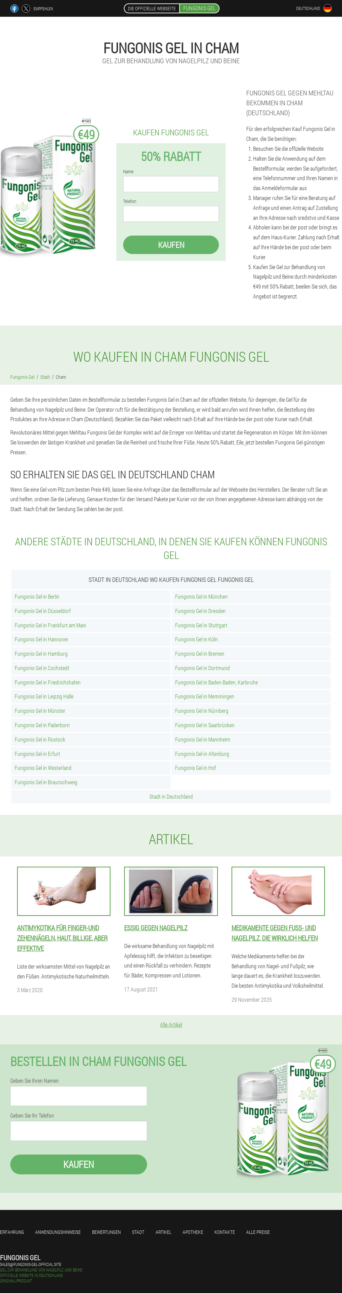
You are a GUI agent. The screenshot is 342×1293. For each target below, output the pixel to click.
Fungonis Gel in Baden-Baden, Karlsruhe (216, 682)
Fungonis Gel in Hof (195, 767)
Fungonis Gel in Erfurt (37, 753)
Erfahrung (12, 1232)
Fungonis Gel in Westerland (43, 767)
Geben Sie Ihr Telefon (32, 1115)
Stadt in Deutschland (171, 796)
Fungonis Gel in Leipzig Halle (44, 696)
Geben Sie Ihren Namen (34, 1080)
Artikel (163, 1232)
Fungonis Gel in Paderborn (42, 725)
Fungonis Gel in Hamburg (41, 653)
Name (128, 171)
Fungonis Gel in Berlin (37, 596)
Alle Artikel (171, 1024)
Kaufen (171, 244)
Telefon (129, 201)
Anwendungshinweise (58, 1232)
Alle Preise (258, 1232)
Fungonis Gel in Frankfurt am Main (50, 625)
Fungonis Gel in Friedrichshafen (48, 682)
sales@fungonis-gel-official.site (30, 1264)
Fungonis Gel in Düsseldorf (43, 610)
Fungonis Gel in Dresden (200, 610)
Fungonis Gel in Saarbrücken (205, 725)
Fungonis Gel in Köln (196, 639)
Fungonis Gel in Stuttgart (201, 625)
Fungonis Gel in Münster (40, 710)
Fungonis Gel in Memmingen (204, 696)
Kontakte (224, 1232)
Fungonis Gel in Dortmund (202, 667)
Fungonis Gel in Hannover (41, 639)
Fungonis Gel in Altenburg (202, 753)
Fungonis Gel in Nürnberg (201, 710)
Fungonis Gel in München (201, 596)
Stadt (138, 1232)
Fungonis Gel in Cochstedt (42, 667)
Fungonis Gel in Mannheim (202, 739)
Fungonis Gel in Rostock (40, 739)
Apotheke (193, 1232)
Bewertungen (106, 1232)
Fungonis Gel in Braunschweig (46, 782)
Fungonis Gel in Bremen (199, 653)
